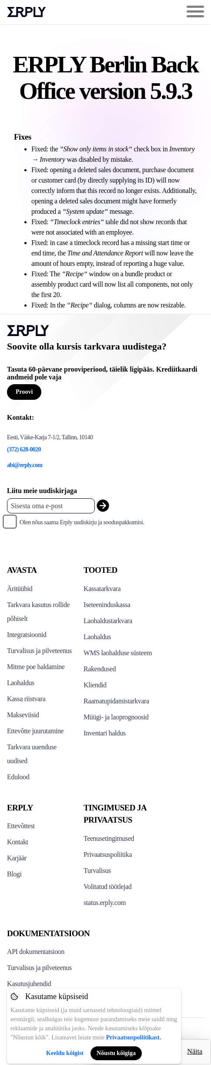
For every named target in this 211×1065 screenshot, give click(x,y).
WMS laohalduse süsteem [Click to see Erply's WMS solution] (118, 653)
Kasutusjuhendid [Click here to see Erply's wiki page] (29, 983)
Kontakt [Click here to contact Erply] (17, 842)
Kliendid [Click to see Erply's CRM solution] (95, 685)
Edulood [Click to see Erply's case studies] (18, 777)
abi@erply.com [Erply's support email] (24, 465)
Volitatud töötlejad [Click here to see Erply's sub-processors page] (107, 886)
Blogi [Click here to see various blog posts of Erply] (14, 874)
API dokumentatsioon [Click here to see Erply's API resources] (35, 951)
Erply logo (26, 12)
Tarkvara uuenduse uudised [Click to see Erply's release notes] (32, 753)
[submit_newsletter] (103, 506)
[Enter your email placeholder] (51, 505)
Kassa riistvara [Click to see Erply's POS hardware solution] (26, 698)
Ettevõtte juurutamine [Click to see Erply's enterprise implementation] (35, 731)
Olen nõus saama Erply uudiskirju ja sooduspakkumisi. (82, 522)
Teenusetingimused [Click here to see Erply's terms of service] (109, 838)
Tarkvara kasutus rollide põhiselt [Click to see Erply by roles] (38, 611)
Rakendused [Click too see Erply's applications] (100, 669)
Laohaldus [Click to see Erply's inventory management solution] (20, 682)
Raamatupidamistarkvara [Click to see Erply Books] (116, 701)
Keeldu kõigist (65, 1053)
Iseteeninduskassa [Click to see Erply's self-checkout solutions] (107, 604)
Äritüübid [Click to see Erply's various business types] (19, 588)
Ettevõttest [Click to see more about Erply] (21, 826)
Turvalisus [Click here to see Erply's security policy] (97, 870)
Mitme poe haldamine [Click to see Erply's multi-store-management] (35, 666)
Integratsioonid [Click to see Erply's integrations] (27, 634)
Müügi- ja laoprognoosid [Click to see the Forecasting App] (116, 717)
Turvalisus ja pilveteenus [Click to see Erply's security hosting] (39, 650)
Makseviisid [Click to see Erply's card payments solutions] (23, 715)
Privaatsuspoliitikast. (133, 1037)
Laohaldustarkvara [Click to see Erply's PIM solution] (108, 620)
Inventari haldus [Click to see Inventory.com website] (105, 733)
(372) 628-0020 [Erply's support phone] (24, 449)
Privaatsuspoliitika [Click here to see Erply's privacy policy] (108, 854)
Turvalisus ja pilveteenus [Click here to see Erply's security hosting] (39, 967)
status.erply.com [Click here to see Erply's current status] (105, 902)
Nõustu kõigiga (116, 1053)
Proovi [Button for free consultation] (24, 392)
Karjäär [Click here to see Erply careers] (17, 858)
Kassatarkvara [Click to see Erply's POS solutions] (102, 588)
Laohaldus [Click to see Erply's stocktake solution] (97, 636)
